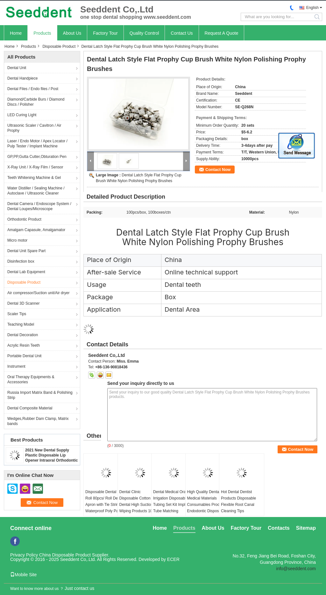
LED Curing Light (21, 115)
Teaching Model (20, 324)
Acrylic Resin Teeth (23, 345)
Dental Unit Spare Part (26, 251)
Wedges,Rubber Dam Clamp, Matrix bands (38, 421)
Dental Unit (16, 68)
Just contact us (79, 588)
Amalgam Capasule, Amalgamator (36, 230)
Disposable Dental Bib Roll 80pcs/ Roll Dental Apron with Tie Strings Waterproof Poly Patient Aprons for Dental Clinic (105, 505)
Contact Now (217, 169)
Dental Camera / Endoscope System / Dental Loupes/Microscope (39, 206)
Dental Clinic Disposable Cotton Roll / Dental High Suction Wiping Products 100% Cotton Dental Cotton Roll (139, 508)
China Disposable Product (65, 554)
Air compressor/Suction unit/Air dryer (38, 293)
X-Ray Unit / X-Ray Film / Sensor (35, 167)
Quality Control (144, 33)
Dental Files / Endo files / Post (32, 89)
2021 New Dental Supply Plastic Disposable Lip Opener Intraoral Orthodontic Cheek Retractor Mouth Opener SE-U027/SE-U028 (51, 460)
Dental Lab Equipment (26, 272)
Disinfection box (20, 261)
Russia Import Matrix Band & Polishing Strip (40, 395)
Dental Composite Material (29, 408)
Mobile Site (23, 574)
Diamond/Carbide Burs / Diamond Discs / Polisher (35, 102)
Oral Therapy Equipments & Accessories (30, 379)
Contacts (278, 528)
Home (16, 33)
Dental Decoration (22, 335)
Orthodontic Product (24, 219)
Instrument (16, 366)
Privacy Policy (24, 554)
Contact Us (182, 33)
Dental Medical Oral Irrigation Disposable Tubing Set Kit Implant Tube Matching (172, 501)
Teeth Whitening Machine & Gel (34, 177)
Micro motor (17, 240)
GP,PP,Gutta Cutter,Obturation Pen (37, 156)
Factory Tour (105, 33)
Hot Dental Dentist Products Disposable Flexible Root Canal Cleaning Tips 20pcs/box (238, 505)
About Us (72, 33)
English (312, 7)
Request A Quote (221, 33)
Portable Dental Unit (24, 356)
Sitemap (306, 528)
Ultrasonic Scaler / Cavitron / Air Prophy (34, 128)
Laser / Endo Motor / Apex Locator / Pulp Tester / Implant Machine (37, 143)
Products (42, 33)
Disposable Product (58, 46)
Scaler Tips (16, 314)
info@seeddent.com (296, 568)
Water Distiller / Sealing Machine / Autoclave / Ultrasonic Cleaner (36, 190)
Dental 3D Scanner (23, 303)
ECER (173, 559)
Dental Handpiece (22, 78)
